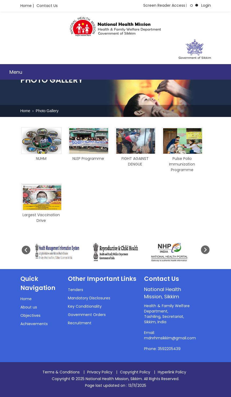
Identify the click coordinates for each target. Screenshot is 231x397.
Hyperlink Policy (172, 372)
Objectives (30, 315)
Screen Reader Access (164, 5)
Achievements (34, 323)
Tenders (75, 289)
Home (25, 111)
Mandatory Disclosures (89, 298)
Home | (27, 5)
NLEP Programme (88, 158)
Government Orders (87, 314)
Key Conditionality (85, 306)
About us (28, 307)
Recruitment (79, 323)
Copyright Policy (135, 372)
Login (206, 5)
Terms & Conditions (61, 372)
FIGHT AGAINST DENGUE (135, 161)
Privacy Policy (99, 372)
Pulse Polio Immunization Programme (182, 164)
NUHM (41, 158)
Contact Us (47, 5)
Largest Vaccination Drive (41, 217)
